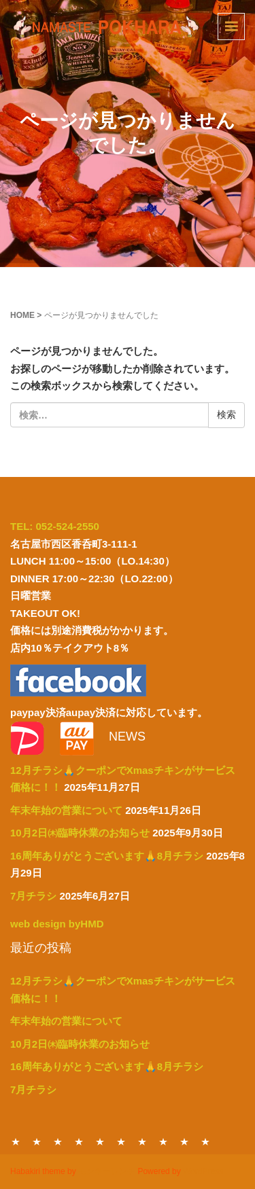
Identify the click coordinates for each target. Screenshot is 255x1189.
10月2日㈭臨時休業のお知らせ (80, 832)
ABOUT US (163, 1141)
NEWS (205, 1141)
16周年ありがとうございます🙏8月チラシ (106, 856)
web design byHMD (57, 923)
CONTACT (142, 1141)
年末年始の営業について (66, 810)
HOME (22, 315)
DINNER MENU (36, 1141)
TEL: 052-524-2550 (54, 526)
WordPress (203, 1171)
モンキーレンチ (106, 1171)
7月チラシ (33, 896)
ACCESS (184, 1141)
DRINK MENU (121, 1141)
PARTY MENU (100, 1141)
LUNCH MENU (57, 1141)
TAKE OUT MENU (78, 1141)
